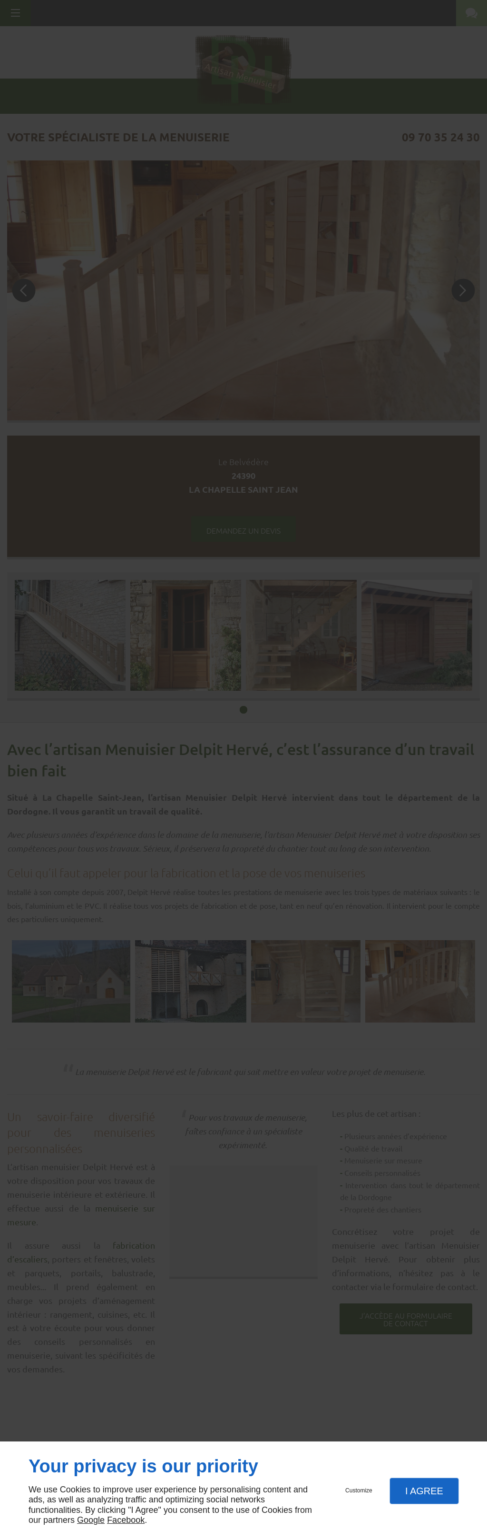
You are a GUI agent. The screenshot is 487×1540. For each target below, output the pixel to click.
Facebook (126, 1520)
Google (91, 1520)
